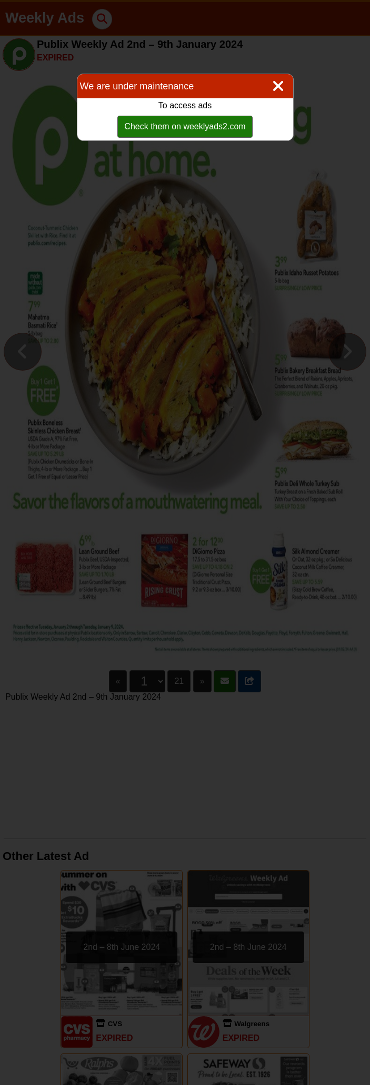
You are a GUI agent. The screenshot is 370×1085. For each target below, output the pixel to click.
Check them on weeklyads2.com (184, 126)
